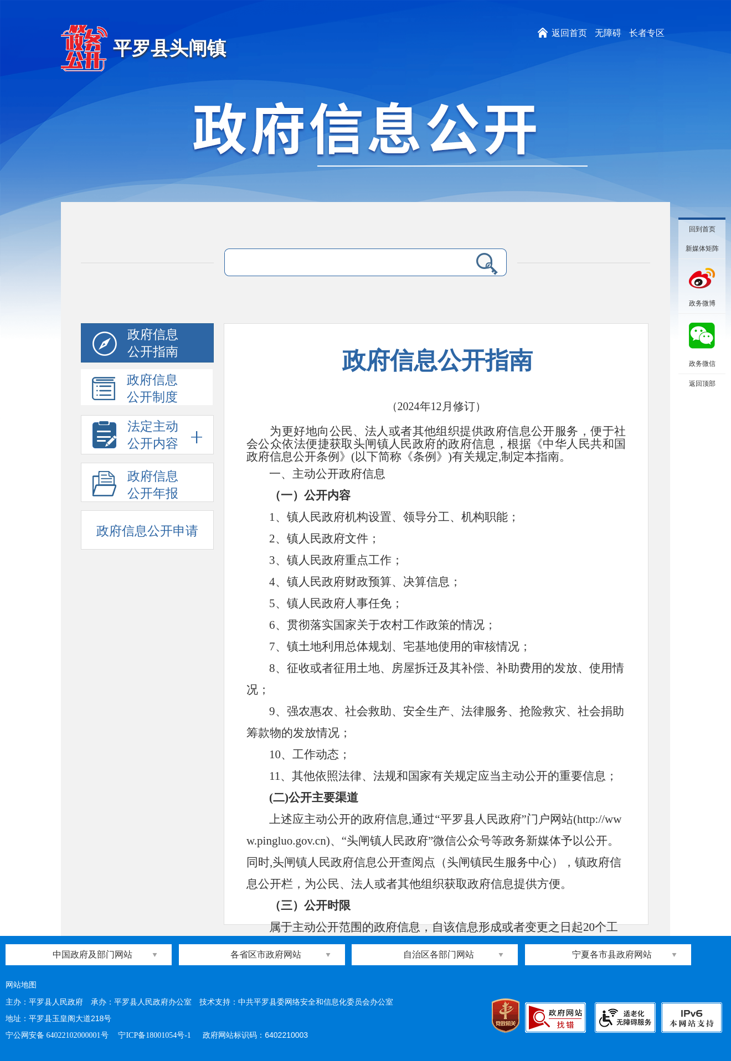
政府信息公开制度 (135, 389)
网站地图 (21, 985)
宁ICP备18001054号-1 (155, 1035)
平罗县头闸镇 (169, 48)
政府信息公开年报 (135, 485)
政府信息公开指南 (135, 345)
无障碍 (608, 33)
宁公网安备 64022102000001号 (57, 1035)
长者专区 (647, 33)
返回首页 (569, 33)
